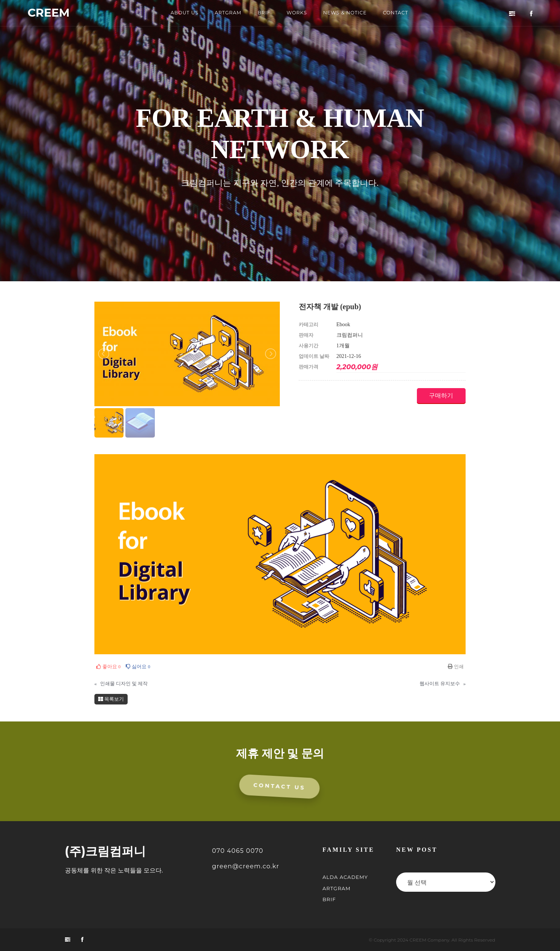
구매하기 (438, 395)
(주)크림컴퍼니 (105, 852)
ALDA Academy (345, 878)
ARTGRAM (226, 13)
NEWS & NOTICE (347, 13)
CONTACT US (280, 787)
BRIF (263, 13)
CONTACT (399, 13)
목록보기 (111, 699)
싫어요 (138, 666)
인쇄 (456, 666)
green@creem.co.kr (245, 867)
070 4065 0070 (238, 851)
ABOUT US (181, 13)
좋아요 (108, 666)
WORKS (297, 13)
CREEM (50, 13)
